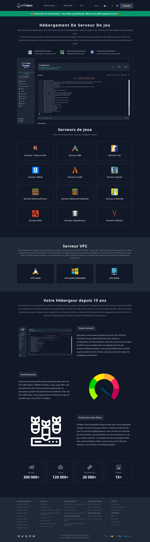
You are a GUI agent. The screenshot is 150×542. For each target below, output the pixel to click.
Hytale (113, 516)
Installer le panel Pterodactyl (48, 523)
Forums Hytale (115, 522)
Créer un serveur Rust (94, 507)
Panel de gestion (116, 510)
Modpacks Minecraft (70, 510)
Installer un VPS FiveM (46, 526)
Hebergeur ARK (21, 522)
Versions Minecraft (69, 507)
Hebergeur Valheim (22, 519)
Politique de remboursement (80, 537)
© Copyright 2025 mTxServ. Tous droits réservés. (75, 535)
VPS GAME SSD (44, 518)
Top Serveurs (115, 525)
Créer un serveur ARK (94, 504)
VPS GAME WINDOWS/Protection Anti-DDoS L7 (50, 514)
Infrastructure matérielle (118, 507)
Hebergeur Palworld (23, 525)
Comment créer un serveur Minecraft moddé (75, 519)
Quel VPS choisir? (45, 520)
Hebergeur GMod (22, 510)
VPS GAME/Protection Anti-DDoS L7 (50, 510)
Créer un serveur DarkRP (95, 519)
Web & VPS (70, 5)
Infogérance (44, 504)
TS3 (81, 5)
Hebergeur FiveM (22, 513)
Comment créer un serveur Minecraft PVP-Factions (75, 524)
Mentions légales (66, 537)
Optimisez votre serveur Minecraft (74, 513)
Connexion (126, 6)
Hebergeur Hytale (22, 528)
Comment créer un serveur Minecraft (75, 504)
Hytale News (115, 519)
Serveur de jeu (51, 5)
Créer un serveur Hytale (95, 510)
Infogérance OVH (45, 507)
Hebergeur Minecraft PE (24, 507)
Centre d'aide (115, 504)
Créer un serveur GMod (94, 516)
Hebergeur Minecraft (23, 504)
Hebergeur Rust (21, 516)
